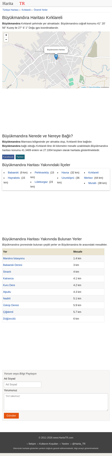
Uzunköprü (68, 177)
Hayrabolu (14, 177)
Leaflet (83, 87)
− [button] (6, 40)
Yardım (65, 446)
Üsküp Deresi (11, 305)
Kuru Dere (9, 285)
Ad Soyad (9, 378)
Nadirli (6, 298)
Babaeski (13, 172)
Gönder (11, 418)
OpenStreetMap (94, 87)
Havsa (65, 172)
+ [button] (6, 35)
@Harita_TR (78, 446)
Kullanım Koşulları (48, 446)
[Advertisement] (56, 110)
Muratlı (92, 183)
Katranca (8, 278)
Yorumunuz (10, 390)
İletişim (32, 446)
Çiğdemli (8, 311)
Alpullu (7, 291)
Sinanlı (7, 271)
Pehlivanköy (42, 172)
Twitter (20, 157)
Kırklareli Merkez (91, 175)
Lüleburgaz (41, 181)
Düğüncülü (9, 318)
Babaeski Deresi (12, 265)
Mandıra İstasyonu (14, 258)
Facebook (8, 157)
